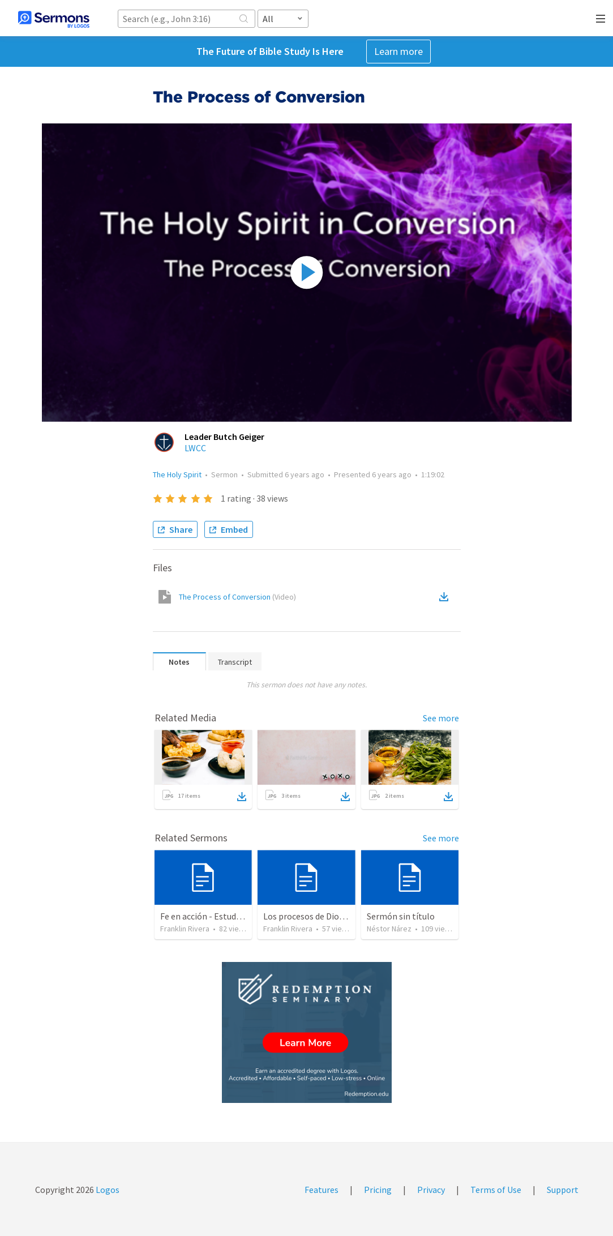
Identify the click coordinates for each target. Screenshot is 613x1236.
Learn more (398, 51)
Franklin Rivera (184, 928)
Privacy (431, 1189)
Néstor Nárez (389, 928)
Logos (106, 1189)
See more (441, 718)
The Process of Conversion (237, 597)
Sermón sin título (401, 916)
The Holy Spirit (177, 474)
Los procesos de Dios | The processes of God (347, 916)
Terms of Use (495, 1189)
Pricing (378, 1189)
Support (562, 1189)
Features (321, 1189)
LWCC (195, 448)
